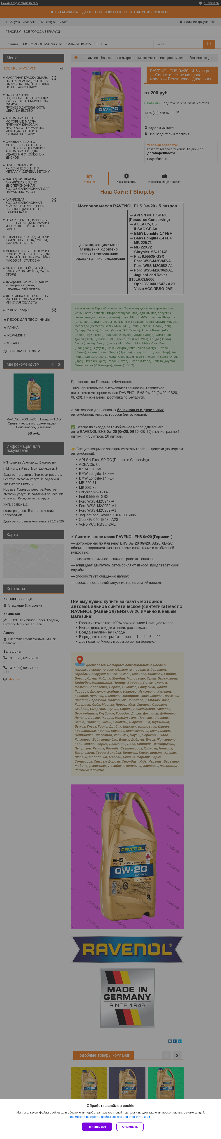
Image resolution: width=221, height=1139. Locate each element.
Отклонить (130, 1126)
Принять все (97, 1126)
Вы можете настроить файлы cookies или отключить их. (109, 1116)
